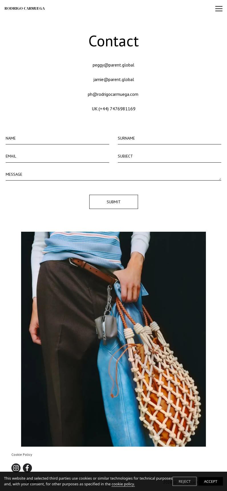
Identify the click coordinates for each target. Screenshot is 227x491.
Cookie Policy (21, 454)
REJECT (184, 481)
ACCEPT (210, 481)
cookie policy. (123, 483)
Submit (114, 201)
